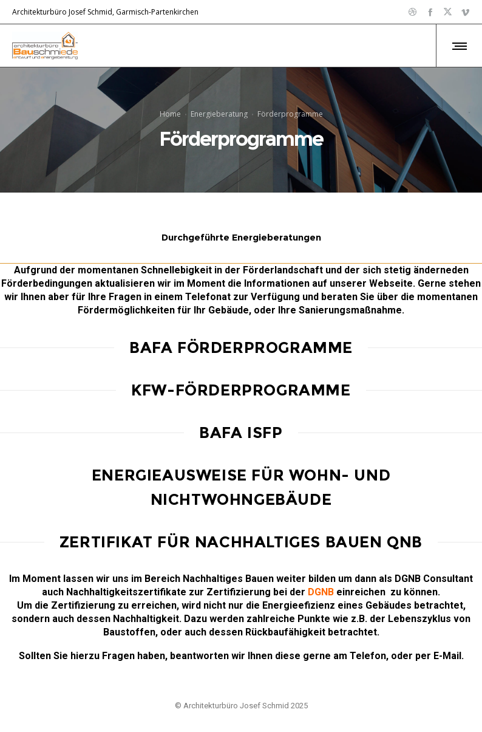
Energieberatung (219, 113)
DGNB (321, 592)
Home (170, 113)
